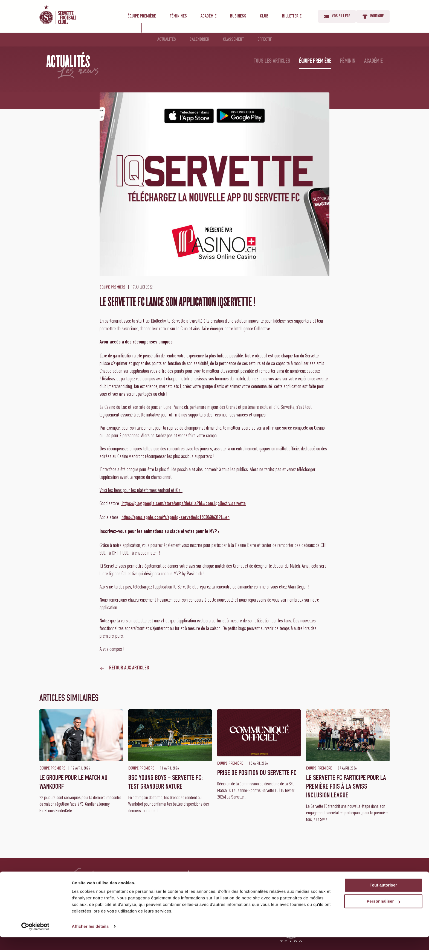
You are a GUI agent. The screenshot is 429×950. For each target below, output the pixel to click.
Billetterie (292, 16)
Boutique (373, 16)
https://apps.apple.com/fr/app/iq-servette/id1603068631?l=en (175, 518)
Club (264, 16)
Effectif (264, 39)
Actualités (166, 39)
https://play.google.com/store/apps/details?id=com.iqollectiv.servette (183, 504)
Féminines (178, 16)
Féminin (347, 61)
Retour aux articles (129, 668)
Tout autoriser (383, 898)
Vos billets (337, 16)
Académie (208, 16)
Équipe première (141, 16)
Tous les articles (272, 61)
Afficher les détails (90, 939)
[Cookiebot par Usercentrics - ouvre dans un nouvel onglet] (35, 939)
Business (238, 16)
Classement (233, 39)
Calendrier (199, 39)
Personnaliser (383, 914)
